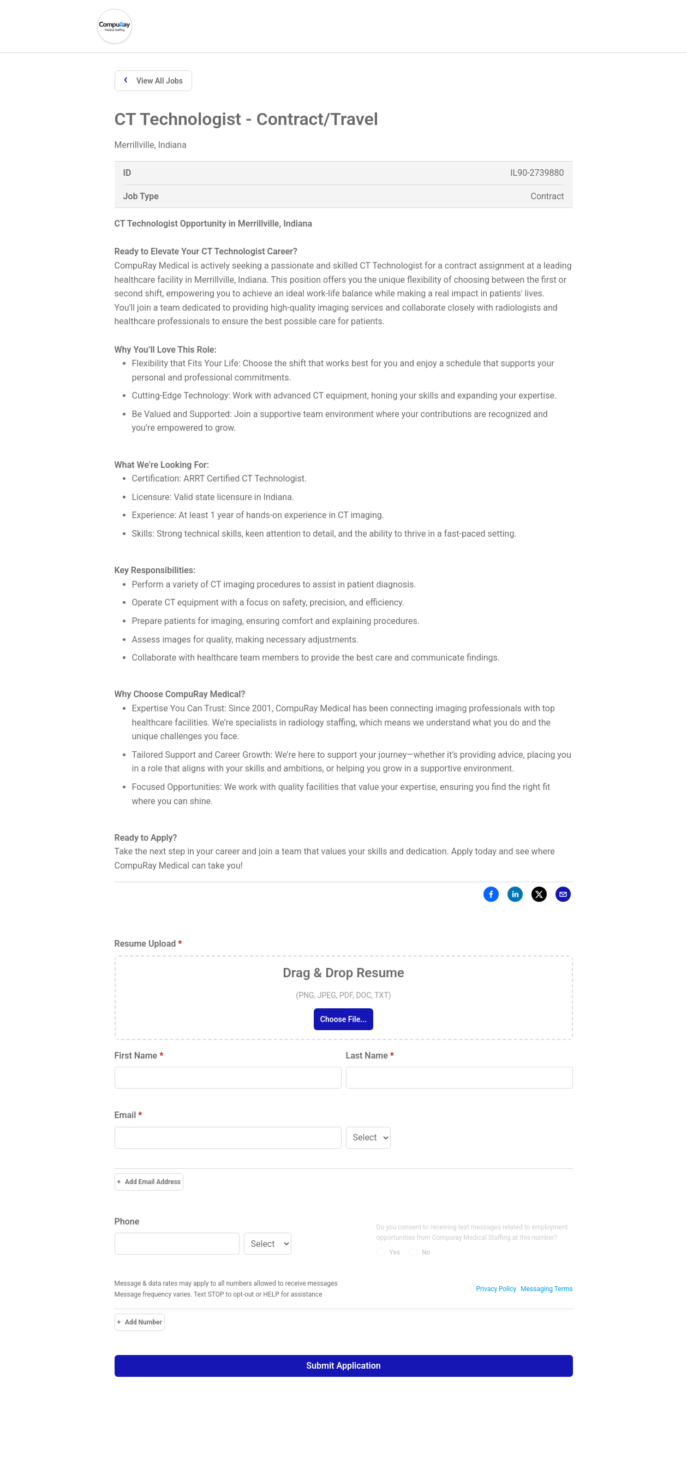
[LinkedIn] (515, 896)
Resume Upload (148, 943)
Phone (127, 1221)
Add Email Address (149, 1182)
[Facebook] (491, 896)
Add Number (139, 1322)
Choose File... (343, 1019)
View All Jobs (153, 80)
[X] (539, 896)
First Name (139, 1055)
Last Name (370, 1055)
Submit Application (343, 1365)
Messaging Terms (546, 1289)
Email (128, 1115)
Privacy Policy (496, 1289)
